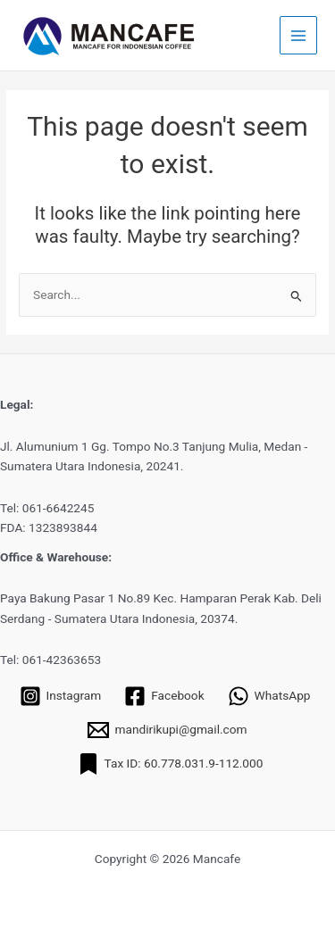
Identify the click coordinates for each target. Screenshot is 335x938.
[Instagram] (60, 696)
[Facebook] (164, 696)
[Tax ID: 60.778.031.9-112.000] (170, 764)
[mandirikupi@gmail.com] (167, 730)
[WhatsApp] (269, 696)
